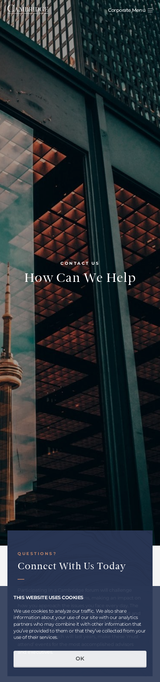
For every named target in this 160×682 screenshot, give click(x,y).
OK (80, 658)
